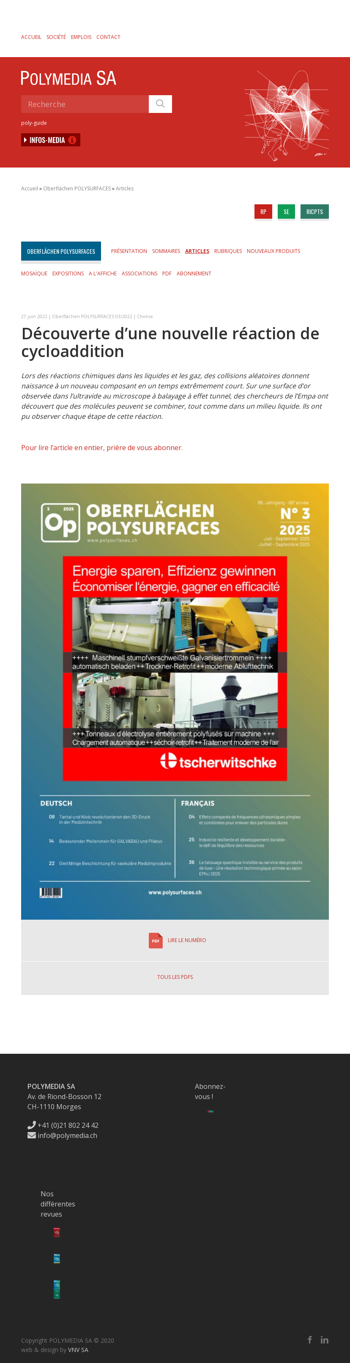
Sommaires (166, 251)
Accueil (31, 37)
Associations (139, 273)
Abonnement (194, 273)
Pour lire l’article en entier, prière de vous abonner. (102, 447)
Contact (108, 37)
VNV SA (78, 1350)
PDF (167, 273)
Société (56, 37)
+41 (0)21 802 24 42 (62, 1125)
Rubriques (228, 251)
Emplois (81, 37)
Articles (125, 188)
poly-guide (34, 122)
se (286, 211)
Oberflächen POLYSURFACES (77, 188)
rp (263, 211)
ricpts (314, 211)
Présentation (129, 251)
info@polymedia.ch (62, 1135)
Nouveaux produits (273, 251)
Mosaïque (34, 273)
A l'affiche (103, 273)
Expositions (68, 273)
